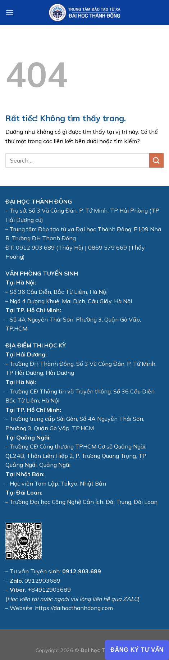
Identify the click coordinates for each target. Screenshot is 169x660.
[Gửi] (156, 160)
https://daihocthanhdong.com (74, 607)
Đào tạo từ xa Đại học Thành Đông (84, 229)
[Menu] (9, 12)
